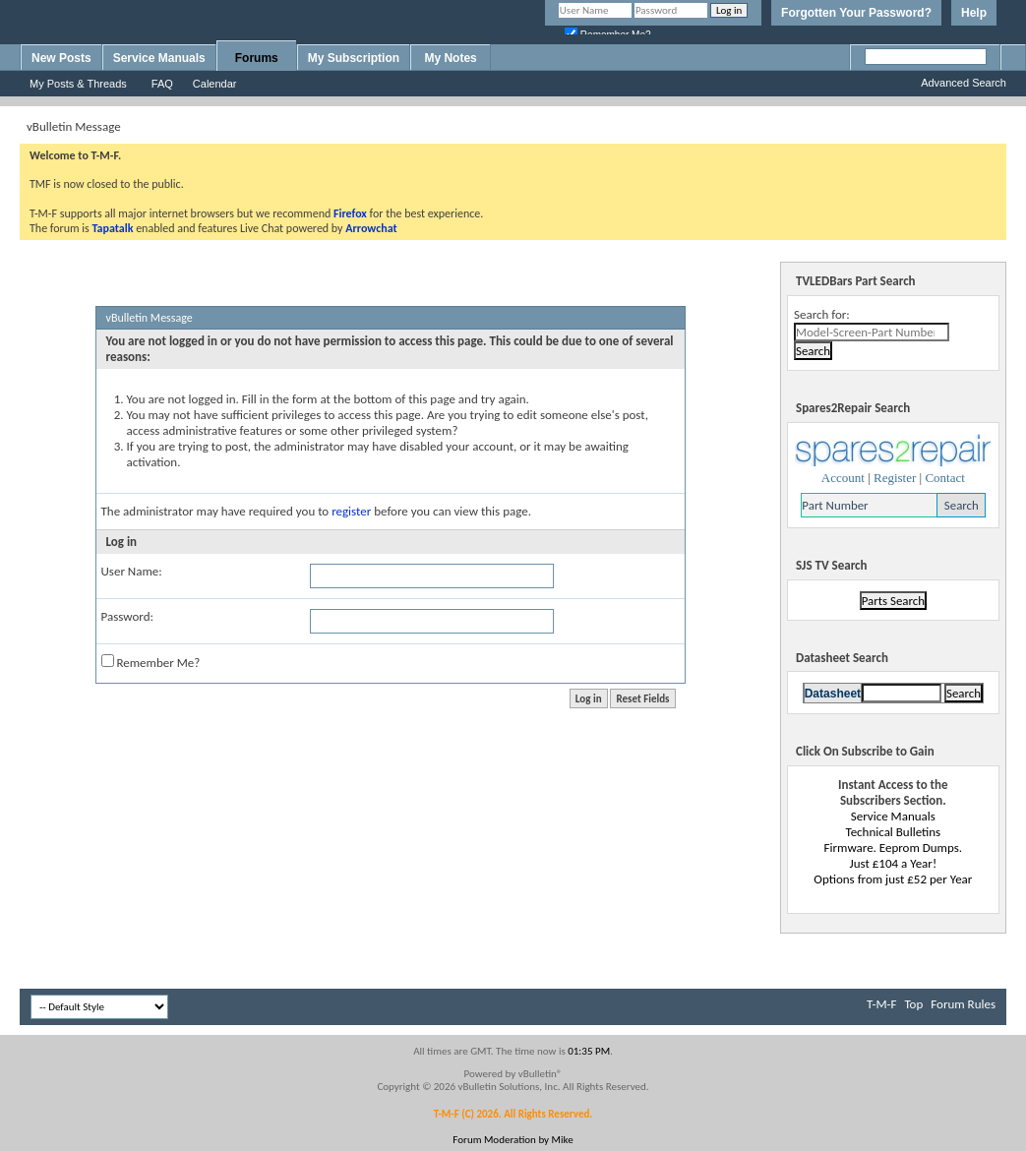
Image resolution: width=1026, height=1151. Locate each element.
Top (913, 1004)
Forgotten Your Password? (856, 13)
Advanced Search (963, 83)
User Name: (131, 571)
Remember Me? (151, 662)
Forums (256, 58)
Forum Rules (963, 1004)
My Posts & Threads (78, 84)
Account (843, 477)
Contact (944, 477)
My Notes (450, 58)
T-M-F (881, 1004)
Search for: (822, 314)
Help (974, 13)
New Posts (61, 58)
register (351, 511)
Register (895, 477)
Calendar (215, 84)
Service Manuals (159, 58)
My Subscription (353, 58)
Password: (127, 616)
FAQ (162, 84)
